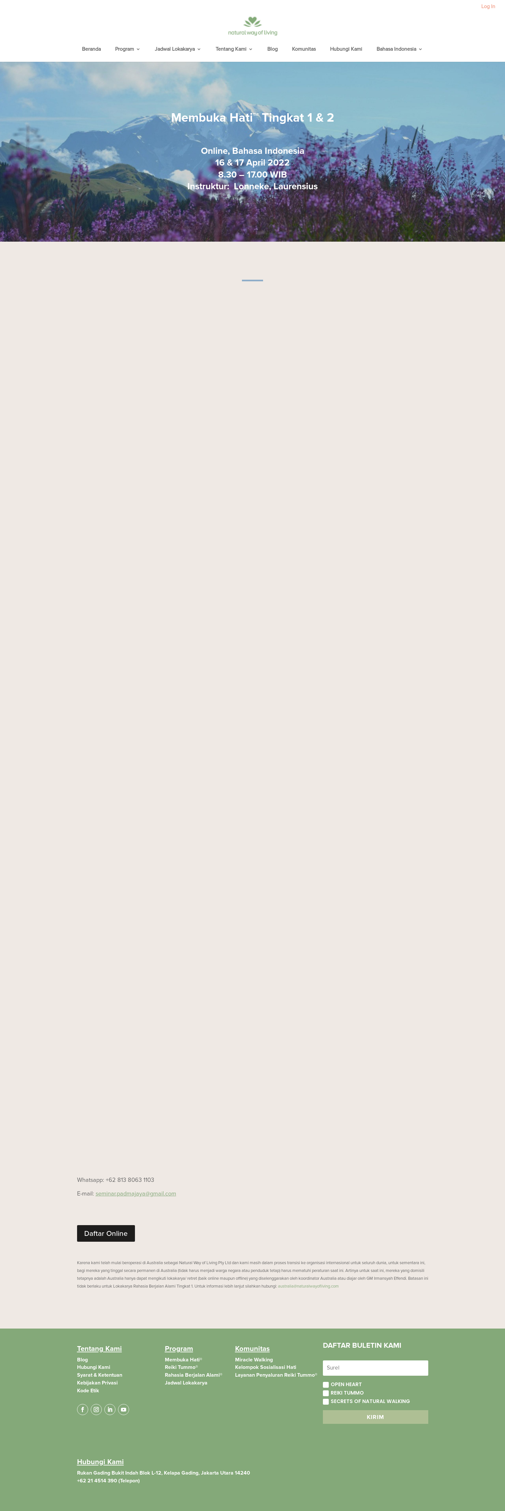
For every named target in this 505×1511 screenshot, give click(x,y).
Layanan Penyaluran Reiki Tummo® (276, 1375)
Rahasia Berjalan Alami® (193, 1375)
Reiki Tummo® (181, 1367)
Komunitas (304, 49)
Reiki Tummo (343, 1392)
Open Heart (342, 1384)
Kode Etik (88, 1390)
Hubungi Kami (346, 49)
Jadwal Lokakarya (175, 49)
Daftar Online (106, 1233)
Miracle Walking (254, 1360)
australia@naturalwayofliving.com (308, 1286)
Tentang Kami (231, 49)
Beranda (91, 49)
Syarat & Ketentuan (99, 1375)
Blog (272, 49)
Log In (488, 7)
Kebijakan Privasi (97, 1383)
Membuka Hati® (183, 1360)
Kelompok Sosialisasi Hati (265, 1367)
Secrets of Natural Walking (366, 1401)
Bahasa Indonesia (396, 49)
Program (124, 49)
